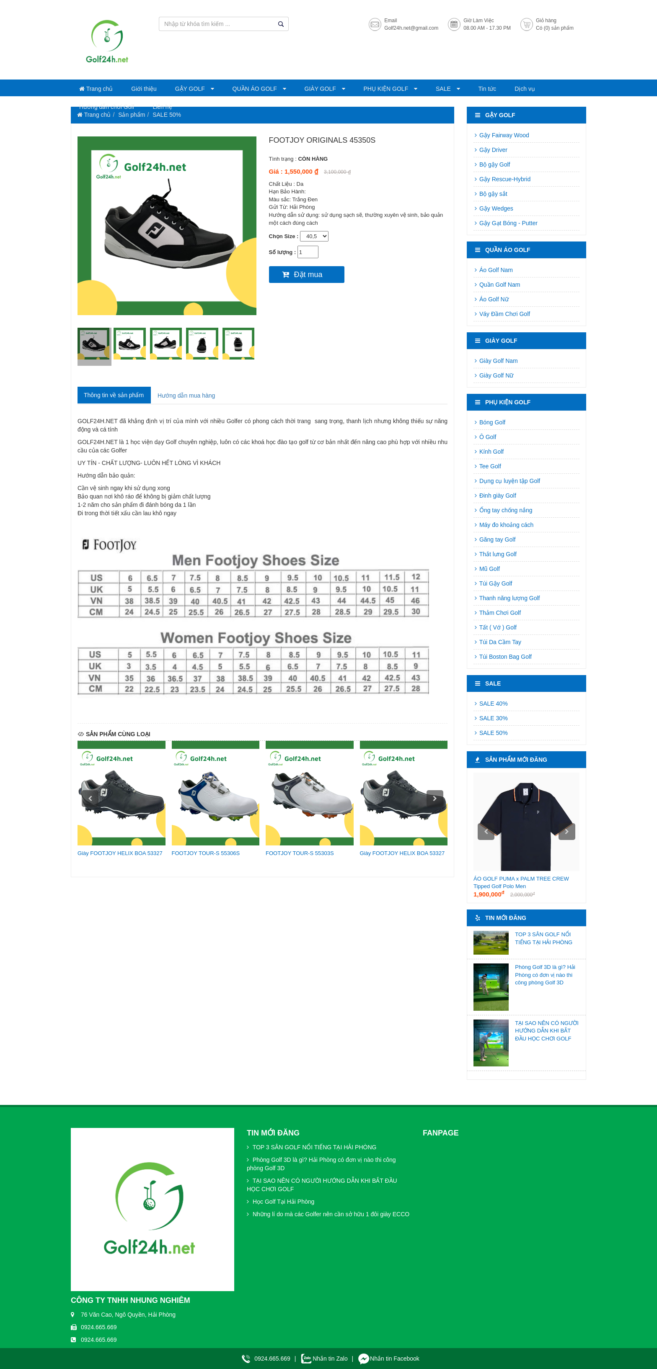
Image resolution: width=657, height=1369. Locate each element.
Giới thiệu (144, 88)
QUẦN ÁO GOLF (256, 88)
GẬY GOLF (191, 88)
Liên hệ (162, 106)
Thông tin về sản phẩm (114, 395)
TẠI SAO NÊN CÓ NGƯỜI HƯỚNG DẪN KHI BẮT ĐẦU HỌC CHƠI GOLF (547, 1031)
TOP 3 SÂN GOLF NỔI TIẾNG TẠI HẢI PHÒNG (311, 1147)
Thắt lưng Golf (495, 554)
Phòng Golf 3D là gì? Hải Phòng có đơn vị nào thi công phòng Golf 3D (545, 975)
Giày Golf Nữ (493, 375)
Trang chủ (96, 88)
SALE (444, 88)
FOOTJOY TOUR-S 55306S (206, 853)
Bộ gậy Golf (491, 164)
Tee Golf (487, 466)
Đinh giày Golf (494, 495)
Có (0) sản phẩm (555, 28)
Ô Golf (484, 437)
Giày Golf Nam (495, 360)
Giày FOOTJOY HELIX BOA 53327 (120, 853)
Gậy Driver (490, 149)
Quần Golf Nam (496, 284)
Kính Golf (488, 451)
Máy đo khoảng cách (503, 524)
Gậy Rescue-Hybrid (501, 179)
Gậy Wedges (493, 208)
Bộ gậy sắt (490, 193)
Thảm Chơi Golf (497, 612)
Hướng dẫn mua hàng (186, 395)
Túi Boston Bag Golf (502, 656)
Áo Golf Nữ (491, 299)
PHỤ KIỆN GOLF (387, 88)
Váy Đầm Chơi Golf (501, 314)
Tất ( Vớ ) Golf (495, 627)
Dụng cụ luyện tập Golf (506, 481)
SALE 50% (490, 732)
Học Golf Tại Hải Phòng (280, 1201)
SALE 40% (490, 703)
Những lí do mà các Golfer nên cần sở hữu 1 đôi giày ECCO (328, 1214)
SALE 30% (490, 718)
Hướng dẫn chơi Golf (107, 106)
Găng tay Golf (494, 539)
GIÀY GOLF (321, 88)
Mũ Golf (486, 568)
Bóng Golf (489, 422)
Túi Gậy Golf (492, 583)
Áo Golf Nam (493, 270)
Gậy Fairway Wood (501, 135)
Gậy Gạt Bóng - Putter (505, 223)
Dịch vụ (525, 88)
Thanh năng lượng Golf (506, 598)
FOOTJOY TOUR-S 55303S (300, 853)
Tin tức (488, 88)
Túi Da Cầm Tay (497, 642)
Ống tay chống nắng (503, 510)
